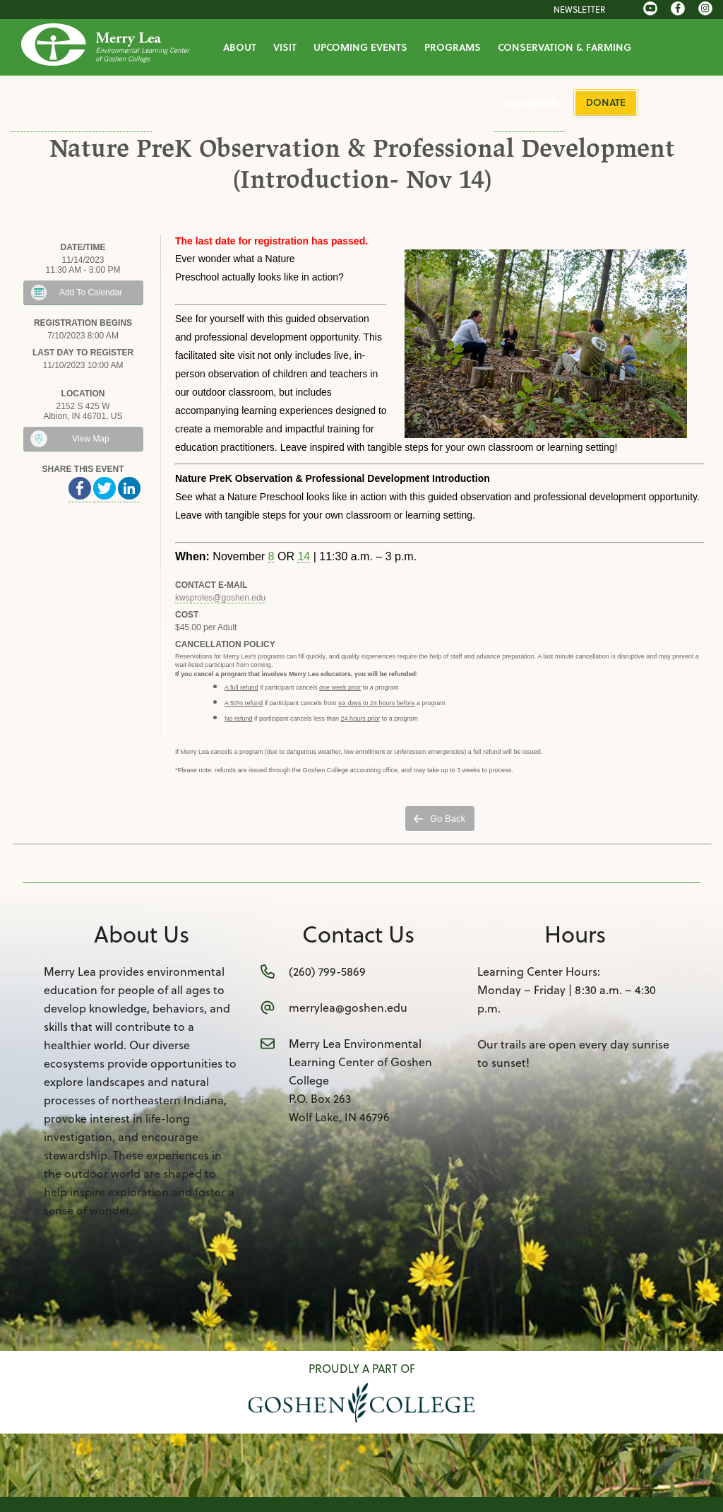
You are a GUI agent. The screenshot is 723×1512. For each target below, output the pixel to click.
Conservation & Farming (564, 47)
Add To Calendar (90, 292)
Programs (452, 47)
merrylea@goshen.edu (348, 1007)
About (239, 47)
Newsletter (579, 9)
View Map (90, 439)
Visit (285, 47)
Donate (606, 102)
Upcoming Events (360, 47)
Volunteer (529, 103)
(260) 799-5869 (327, 971)
